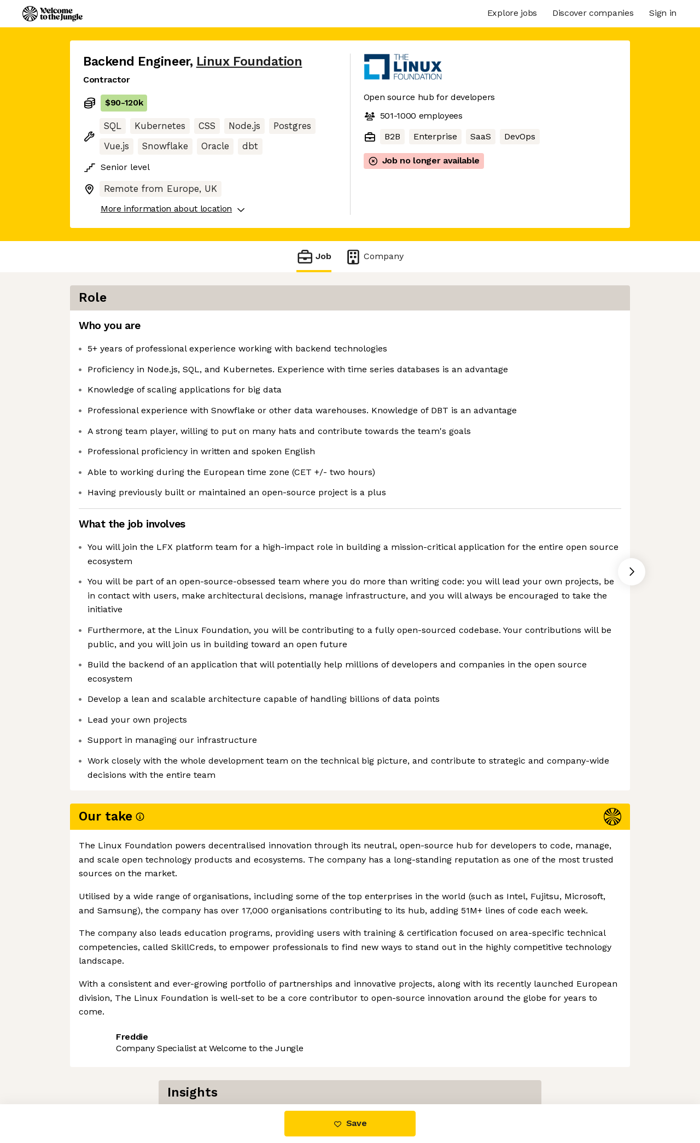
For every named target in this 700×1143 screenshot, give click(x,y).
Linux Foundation (249, 61)
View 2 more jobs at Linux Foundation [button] (239, 1014)
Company (374, 257)
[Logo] (52, 13)
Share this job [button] (113, 1014)
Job (313, 257)
